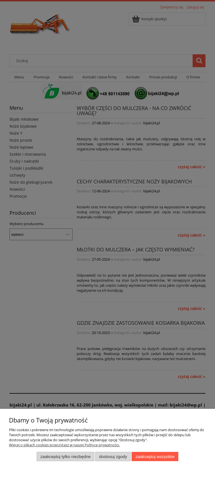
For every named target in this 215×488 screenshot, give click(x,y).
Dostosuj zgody (113, 456)
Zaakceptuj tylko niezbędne (65, 456)
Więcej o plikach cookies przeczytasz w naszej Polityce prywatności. (64, 444)
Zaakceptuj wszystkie (154, 456)
